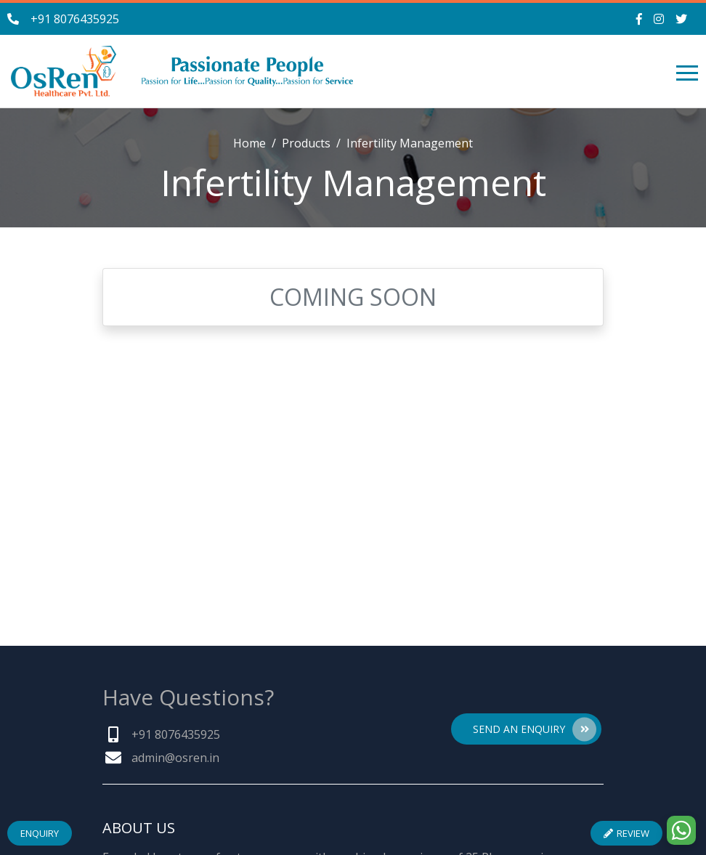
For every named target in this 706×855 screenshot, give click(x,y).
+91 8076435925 (75, 19)
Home (249, 143)
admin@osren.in (175, 758)
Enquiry (39, 833)
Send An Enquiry (534, 729)
